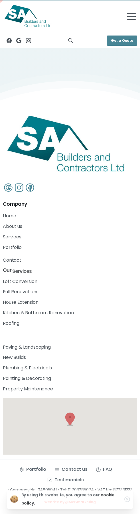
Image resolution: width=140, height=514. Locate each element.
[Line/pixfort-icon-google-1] (8, 187)
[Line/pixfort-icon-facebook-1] (30, 187)
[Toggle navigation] (131, 16)
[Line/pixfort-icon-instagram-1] (19, 187)
